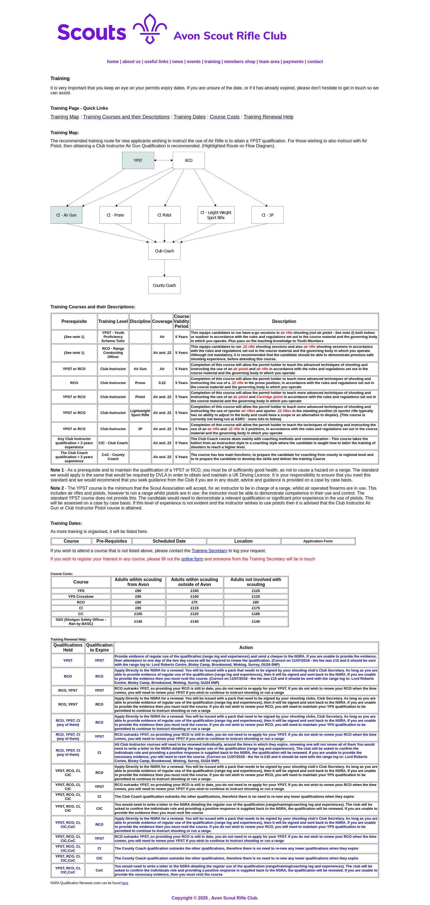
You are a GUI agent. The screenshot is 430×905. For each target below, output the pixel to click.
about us (131, 61)
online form (192, 559)
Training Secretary (209, 550)
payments (293, 61)
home (113, 61)
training (212, 61)
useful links (156, 61)
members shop (239, 61)
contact (315, 61)
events (194, 61)
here (124, 883)
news (177, 61)
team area (269, 61)
